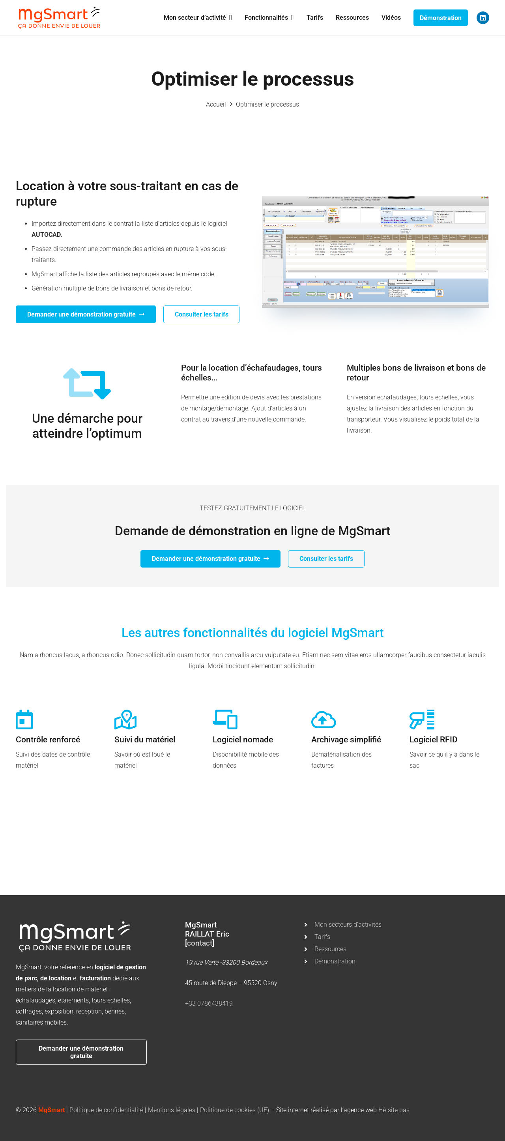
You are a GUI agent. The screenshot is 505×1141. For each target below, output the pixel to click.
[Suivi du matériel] (125, 719)
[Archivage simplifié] (323, 719)
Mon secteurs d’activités (348, 924)
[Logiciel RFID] (422, 719)
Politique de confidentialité (106, 1110)
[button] (229, 18)
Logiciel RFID (434, 739)
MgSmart (51, 1110)
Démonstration (334, 961)
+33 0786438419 (209, 1003)
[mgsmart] (59, 18)
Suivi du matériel (144, 739)
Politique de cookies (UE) (234, 1110)
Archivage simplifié (346, 739)
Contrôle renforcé (48, 739)
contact (199, 943)
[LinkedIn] (483, 17)
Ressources (330, 949)
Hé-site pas (394, 1110)
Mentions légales (171, 1110)
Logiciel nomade (243, 739)
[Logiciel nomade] (225, 719)
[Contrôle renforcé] (24, 719)
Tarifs (322, 937)
